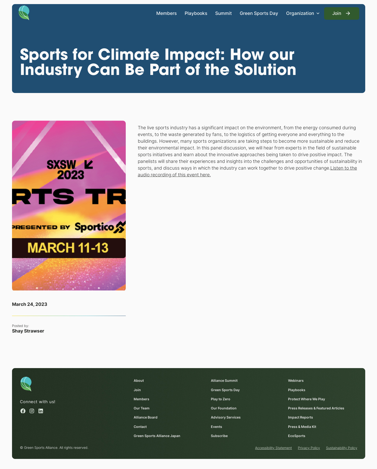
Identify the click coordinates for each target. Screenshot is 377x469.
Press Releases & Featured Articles (316, 408)
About (139, 381)
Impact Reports (300, 417)
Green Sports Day (259, 13)
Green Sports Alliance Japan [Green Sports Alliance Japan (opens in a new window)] (157, 436)
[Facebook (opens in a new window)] (23, 411)
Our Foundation (224, 408)
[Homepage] (24, 12)
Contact (140, 427)
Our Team (142, 408)
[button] (303, 13)
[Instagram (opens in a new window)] (32, 411)
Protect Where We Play (306, 399)
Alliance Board (145, 417)
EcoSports (296, 436)
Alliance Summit (224, 381)
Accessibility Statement (273, 448)
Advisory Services (226, 417)
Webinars (296, 381)
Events (216, 427)
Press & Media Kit (302, 427)
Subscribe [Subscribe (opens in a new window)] (219, 436)
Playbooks (196, 13)
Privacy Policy (309, 448)
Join (137, 390)
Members (166, 13)
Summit (223, 13)
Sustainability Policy (341, 448)
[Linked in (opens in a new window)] (41, 411)
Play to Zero (220, 399)
